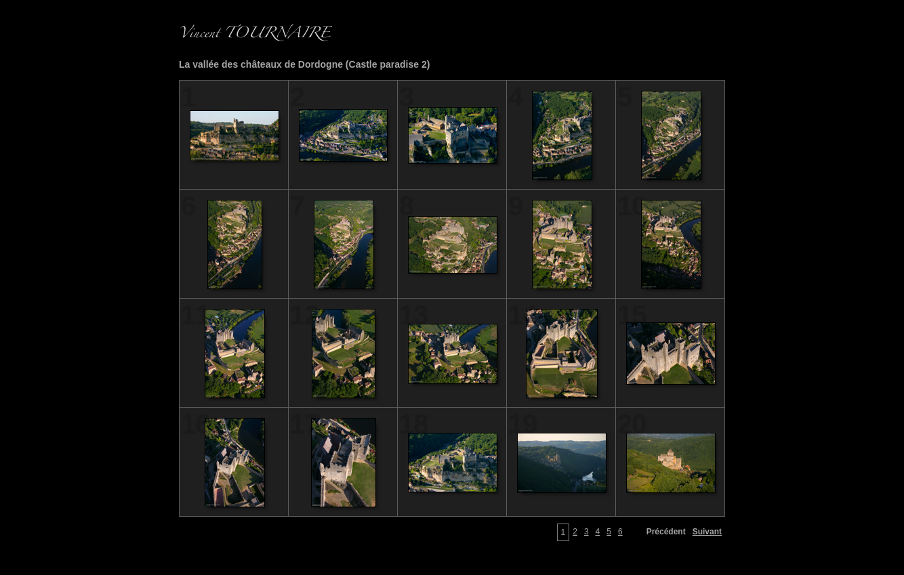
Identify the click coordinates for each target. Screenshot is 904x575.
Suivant (707, 531)
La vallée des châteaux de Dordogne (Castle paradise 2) (304, 64)
